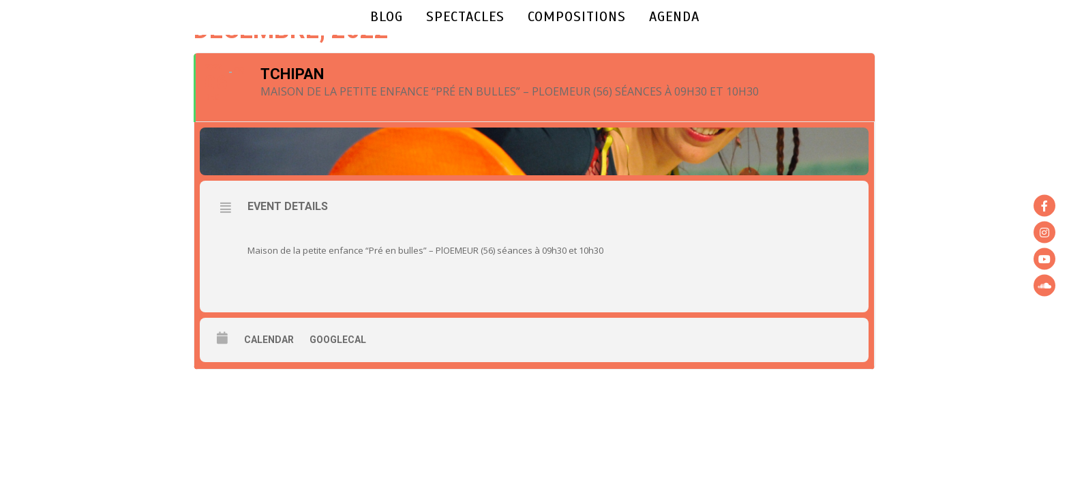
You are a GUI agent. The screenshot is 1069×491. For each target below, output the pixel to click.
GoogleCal (338, 339)
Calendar (269, 339)
